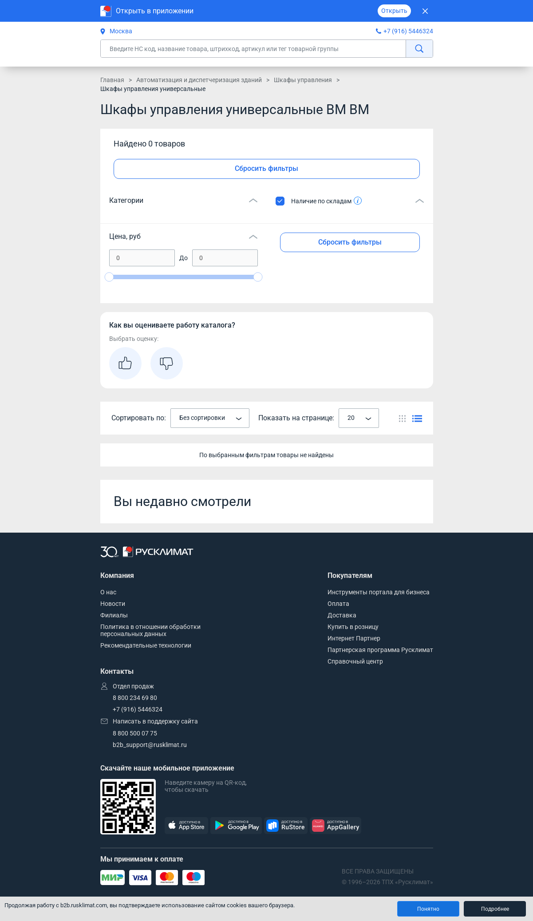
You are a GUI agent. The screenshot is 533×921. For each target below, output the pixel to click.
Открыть (394, 10)
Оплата (338, 603)
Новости (112, 603)
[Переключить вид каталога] (402, 418)
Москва (116, 31)
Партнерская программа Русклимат (380, 649)
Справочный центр (355, 661)
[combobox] (209, 418)
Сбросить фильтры (266, 168)
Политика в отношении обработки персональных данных (150, 630)
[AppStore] (186, 825)
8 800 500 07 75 (135, 733)
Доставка (342, 615)
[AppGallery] (335, 825)
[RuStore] (286, 825)
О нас (108, 592)
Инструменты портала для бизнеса (379, 592)
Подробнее (495, 909)
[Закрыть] (425, 11)
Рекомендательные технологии (145, 645)
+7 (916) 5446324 (408, 31)
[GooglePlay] (236, 825)
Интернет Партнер (354, 638)
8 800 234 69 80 (135, 697)
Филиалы (114, 615)
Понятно (428, 909)
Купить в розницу (353, 626)
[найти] (419, 48)
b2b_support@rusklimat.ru (150, 744)
